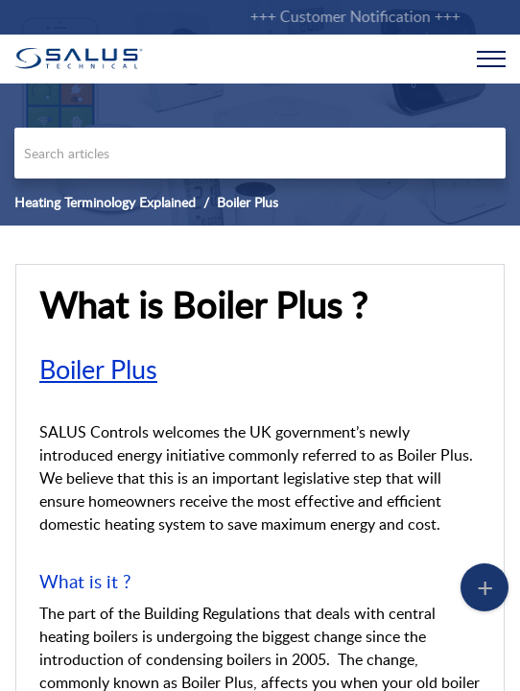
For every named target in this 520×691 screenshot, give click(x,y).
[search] (260, 153)
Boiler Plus (247, 202)
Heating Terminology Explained (105, 202)
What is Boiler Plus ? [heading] (203, 305)
